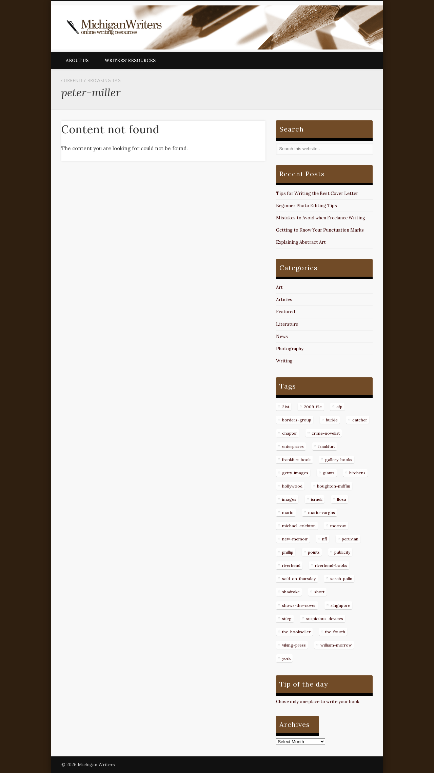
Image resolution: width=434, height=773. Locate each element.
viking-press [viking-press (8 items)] (294, 645)
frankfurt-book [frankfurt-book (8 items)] (296, 459)
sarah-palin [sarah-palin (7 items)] (341, 578)
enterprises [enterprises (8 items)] (293, 446)
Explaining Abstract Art (301, 242)
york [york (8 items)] (286, 658)
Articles (284, 299)
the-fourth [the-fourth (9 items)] (335, 631)
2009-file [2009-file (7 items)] (313, 406)
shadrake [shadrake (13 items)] (291, 591)
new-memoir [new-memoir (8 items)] (295, 538)
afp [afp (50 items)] (339, 406)
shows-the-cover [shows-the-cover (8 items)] (299, 605)
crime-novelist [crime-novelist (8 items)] (326, 433)
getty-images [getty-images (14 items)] (295, 472)
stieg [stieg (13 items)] (287, 618)
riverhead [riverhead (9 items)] (291, 565)
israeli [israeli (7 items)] (316, 499)
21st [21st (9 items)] (285, 406)
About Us (77, 60)
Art (279, 287)
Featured (285, 312)
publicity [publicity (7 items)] (342, 552)
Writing (284, 361)
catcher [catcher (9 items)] (359, 419)
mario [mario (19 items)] (288, 512)
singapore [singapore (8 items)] (340, 605)
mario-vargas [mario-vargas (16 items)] (321, 512)
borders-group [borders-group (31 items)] (296, 419)
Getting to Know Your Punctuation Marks (320, 230)
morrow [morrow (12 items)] (338, 525)
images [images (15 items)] (289, 499)
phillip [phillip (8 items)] (287, 552)
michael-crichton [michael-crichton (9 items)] (299, 525)
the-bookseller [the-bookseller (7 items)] (296, 631)
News (282, 336)
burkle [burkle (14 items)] (332, 419)
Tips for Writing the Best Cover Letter (317, 193)
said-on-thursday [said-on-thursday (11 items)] (299, 578)
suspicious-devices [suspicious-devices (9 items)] (324, 618)
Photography (289, 349)
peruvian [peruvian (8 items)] (350, 538)
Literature (287, 324)
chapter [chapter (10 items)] (289, 433)
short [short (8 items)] (319, 591)
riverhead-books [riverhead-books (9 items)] (331, 565)
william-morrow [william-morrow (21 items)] (336, 645)
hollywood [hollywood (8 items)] (292, 486)
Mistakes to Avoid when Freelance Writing (320, 218)
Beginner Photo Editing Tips (306, 206)
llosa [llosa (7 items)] (341, 499)
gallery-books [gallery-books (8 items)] (338, 459)
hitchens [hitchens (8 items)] (357, 472)
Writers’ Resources (130, 60)
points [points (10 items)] (314, 552)
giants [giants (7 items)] (329, 472)
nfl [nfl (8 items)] (324, 538)
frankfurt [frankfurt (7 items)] (326, 446)
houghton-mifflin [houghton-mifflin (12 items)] (333, 486)
